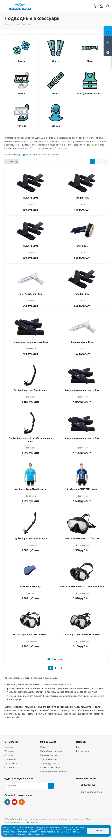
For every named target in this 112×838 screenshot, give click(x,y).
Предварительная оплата (53, 771)
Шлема (56, 125)
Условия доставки (49, 763)
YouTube (15, 802)
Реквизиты (10, 759)
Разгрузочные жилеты (90, 93)
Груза (21, 61)
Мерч (90, 61)
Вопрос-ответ (83, 751)
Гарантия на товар (50, 767)
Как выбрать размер (51, 751)
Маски (21, 93)
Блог (78, 746)
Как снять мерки (48, 755)
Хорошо (98, 830)
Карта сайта (10, 763)
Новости (8, 746)
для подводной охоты (50, 154)
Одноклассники (22, 802)
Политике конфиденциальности (31, 834)
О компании (11, 741)
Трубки (21, 125)
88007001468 (88, 784)
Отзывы (8, 755)
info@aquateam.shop (91, 791)
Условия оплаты (48, 759)
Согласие (9, 767)
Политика (9, 751)
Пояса (55, 93)
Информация (48, 741)
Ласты (56, 61)
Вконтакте (7, 802)
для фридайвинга (27, 154)
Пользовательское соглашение (21, 822)
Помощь (44, 746)
